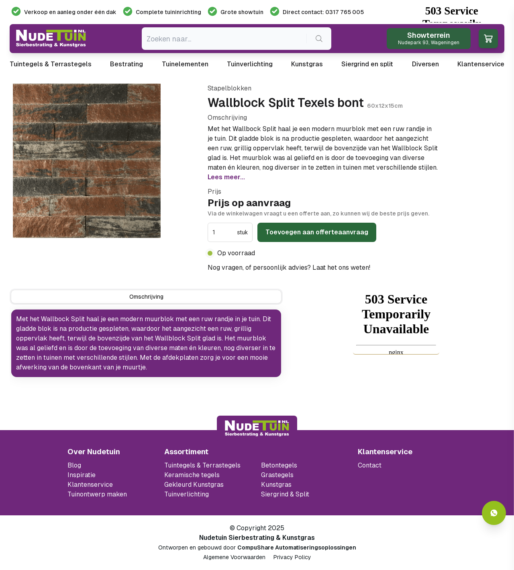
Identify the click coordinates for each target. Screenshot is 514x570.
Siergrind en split (367, 64)
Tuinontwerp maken (97, 494)
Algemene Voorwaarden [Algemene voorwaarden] (234, 557)
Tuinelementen (185, 64)
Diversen (425, 64)
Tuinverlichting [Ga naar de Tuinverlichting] (186, 494)
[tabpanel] (146, 343)
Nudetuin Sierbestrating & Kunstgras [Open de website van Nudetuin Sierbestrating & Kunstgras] (257, 537)
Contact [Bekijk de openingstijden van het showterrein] (369, 465)
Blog (74, 465)
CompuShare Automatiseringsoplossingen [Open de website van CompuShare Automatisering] (296, 547)
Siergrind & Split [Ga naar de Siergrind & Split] (285, 494)
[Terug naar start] (257, 428)
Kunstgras (307, 64)
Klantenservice (480, 64)
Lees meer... (226, 177)
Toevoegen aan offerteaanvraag (316, 232)
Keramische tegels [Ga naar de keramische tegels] (192, 475)
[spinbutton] (223, 232)
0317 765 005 (393, 267)
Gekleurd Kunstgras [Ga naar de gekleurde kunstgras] (194, 484)
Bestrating (126, 64)
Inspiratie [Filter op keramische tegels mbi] (81, 475)
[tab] (146, 296)
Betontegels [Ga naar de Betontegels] (279, 465)
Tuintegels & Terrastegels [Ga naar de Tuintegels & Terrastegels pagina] (202, 465)
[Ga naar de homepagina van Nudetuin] (51, 38)
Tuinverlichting (250, 64)
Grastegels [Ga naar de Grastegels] (277, 475)
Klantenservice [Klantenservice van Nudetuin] (90, 484)
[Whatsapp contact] (494, 513)
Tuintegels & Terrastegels (51, 64)
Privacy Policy (292, 557)
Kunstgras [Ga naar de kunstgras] (276, 484)
